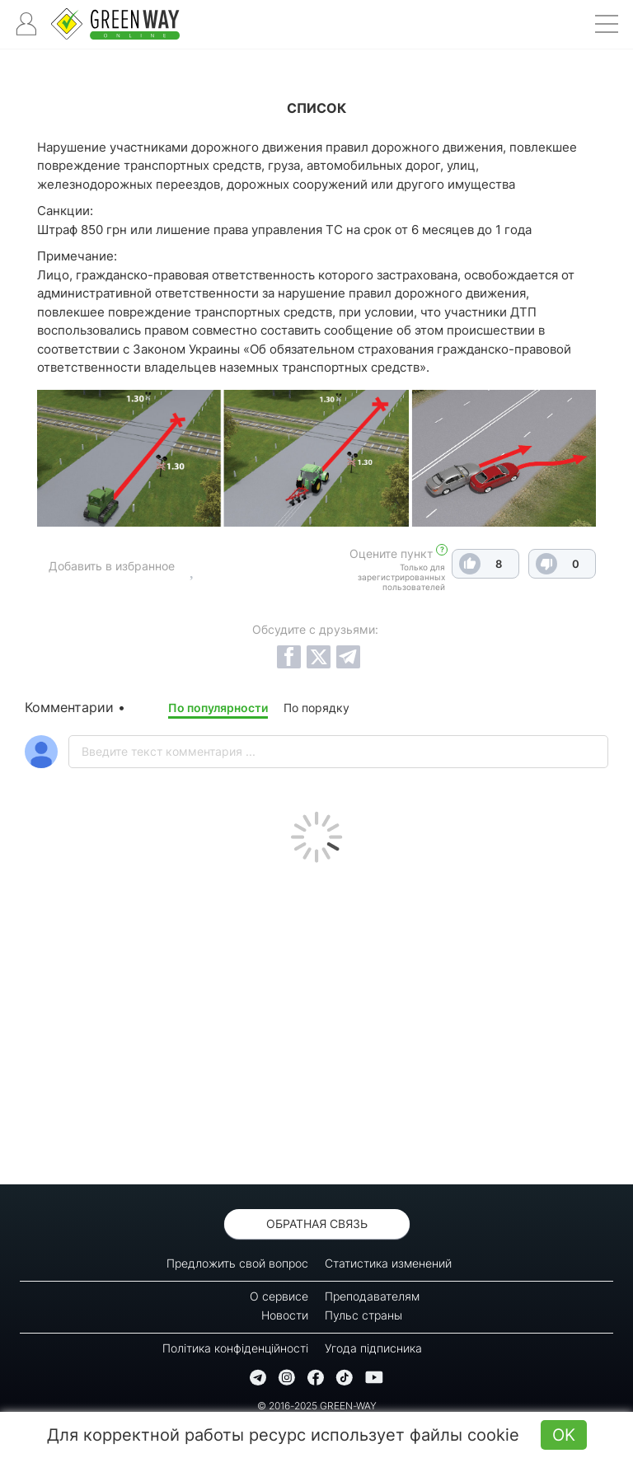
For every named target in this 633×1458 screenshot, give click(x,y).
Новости (284, 1315)
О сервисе (279, 1296)
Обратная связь (317, 1224)
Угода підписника (373, 1348)
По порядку (316, 708)
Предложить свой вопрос (237, 1263)
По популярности (218, 708)
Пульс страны (363, 1315)
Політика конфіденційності (235, 1348)
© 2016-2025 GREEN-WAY (317, 1405)
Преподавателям (372, 1296)
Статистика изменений (388, 1263)
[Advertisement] (316, 1019)
